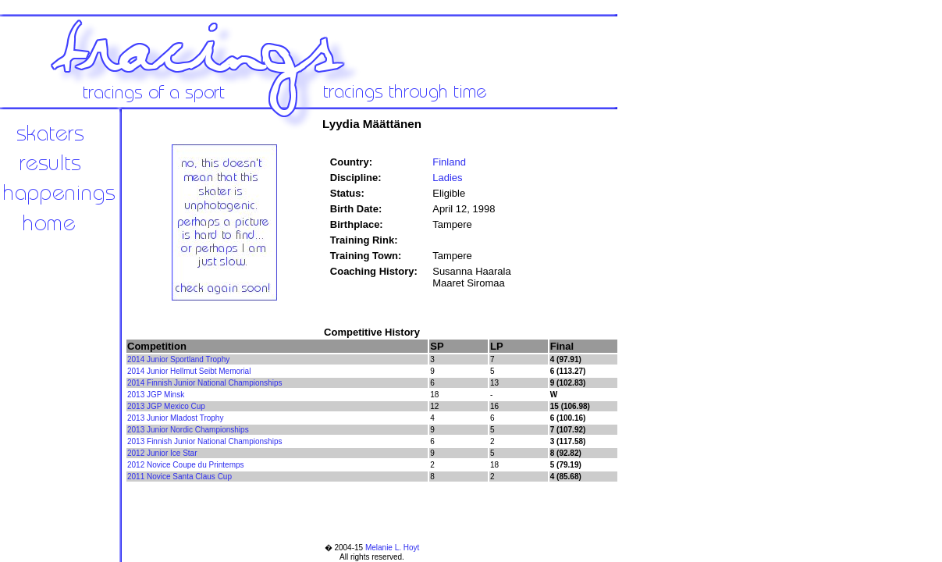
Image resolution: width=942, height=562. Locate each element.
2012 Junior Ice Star (162, 453)
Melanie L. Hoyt (392, 547)
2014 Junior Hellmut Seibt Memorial (189, 371)
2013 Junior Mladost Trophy (175, 418)
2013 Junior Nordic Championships (188, 429)
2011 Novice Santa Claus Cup (179, 476)
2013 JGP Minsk (155, 394)
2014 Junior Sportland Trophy (178, 359)
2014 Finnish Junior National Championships (204, 383)
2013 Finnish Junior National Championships (204, 441)
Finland (449, 162)
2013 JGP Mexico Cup (166, 406)
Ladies (447, 177)
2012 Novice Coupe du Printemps (185, 465)
